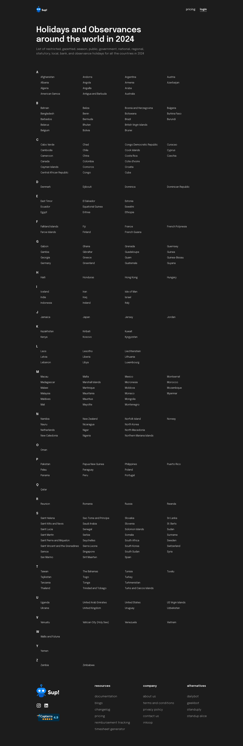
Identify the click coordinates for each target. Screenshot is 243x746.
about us (149, 696)
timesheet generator (110, 729)
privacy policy (153, 709)
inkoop (148, 722)
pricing (100, 716)
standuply (194, 709)
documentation (106, 696)
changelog (102, 709)
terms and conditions (158, 703)
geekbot (193, 703)
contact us (151, 716)
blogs (99, 703)
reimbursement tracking (112, 722)
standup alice (197, 716)
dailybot (193, 696)
